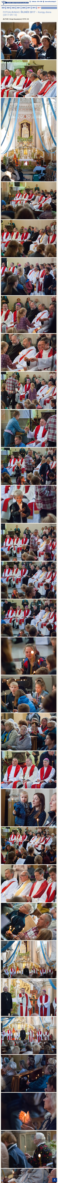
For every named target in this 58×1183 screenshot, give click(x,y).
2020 (23, 8)
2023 (8, 8)
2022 (13, 8)
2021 (18, 8)
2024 (3, 8)
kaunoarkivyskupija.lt (50, 1)
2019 (28, 8)
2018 (33, 8)
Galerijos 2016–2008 (37, 1)
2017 (39, 8)
